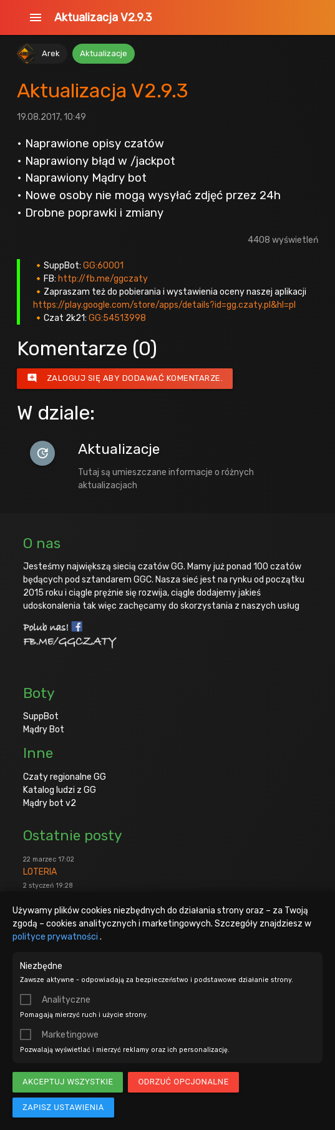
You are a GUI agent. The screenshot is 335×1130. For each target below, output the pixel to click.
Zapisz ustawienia (63, 1107)
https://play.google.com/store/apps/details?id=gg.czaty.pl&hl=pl (164, 305)
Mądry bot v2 (49, 803)
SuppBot (41, 716)
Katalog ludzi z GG (59, 790)
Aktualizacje (103, 53)
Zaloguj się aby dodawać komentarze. (125, 378)
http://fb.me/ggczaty (103, 278)
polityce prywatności (56, 936)
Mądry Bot (43, 729)
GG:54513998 (117, 318)
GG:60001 (103, 265)
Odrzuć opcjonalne (183, 1081)
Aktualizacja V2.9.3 (103, 17)
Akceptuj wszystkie (67, 1081)
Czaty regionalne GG (64, 777)
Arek (51, 53)
